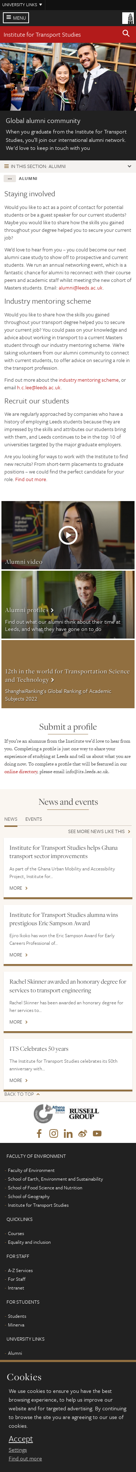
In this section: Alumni (38, 166)
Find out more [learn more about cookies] (25, 1458)
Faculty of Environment (31, 1170)
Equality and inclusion (29, 1242)
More (68, 535)
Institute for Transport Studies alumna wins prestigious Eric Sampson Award (63, 918)
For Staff (16, 1279)
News (10, 819)
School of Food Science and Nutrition (45, 1187)
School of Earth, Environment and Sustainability (55, 1178)
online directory (20, 771)
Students (17, 1316)
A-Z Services (20, 1270)
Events (33, 819)
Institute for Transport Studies (42, 34)
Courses (16, 1233)
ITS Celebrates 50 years (39, 1048)
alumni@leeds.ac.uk (81, 287)
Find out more (30, 479)
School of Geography (29, 1196)
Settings (18, 1449)
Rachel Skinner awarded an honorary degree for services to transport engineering (67, 985)
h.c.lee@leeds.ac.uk (39, 387)
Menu (19, 17)
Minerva (16, 1324)
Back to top (19, 1094)
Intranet (16, 1287)
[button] (126, 34)
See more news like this (96, 832)
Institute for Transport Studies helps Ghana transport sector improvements (63, 851)
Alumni (15, 1353)
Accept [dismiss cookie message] (21, 1438)
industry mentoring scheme (89, 380)
